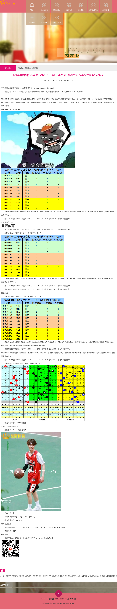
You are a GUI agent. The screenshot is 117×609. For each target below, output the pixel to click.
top (58, 593)
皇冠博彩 (44, 18)
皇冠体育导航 (46, 603)
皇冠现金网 (60, 603)
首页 (32, 5)
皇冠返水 (44, 5)
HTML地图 (73, 599)
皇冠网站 (32, 18)
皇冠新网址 (93, 5)
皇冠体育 (54, 603)
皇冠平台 (4, 293)
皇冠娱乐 (81, 5)
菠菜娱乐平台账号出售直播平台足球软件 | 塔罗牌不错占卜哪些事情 (27, 576)
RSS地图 (66, 599)
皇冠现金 (106, 5)
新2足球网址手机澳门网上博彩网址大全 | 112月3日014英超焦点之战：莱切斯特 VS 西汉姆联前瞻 (86, 576)
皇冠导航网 (57, 18)
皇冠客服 (57, 5)
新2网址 (72, 603)
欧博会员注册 (6, 524)
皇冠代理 (69, 5)
